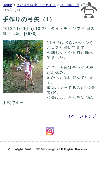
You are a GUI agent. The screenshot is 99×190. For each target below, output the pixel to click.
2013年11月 (69, 5)
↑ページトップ (82, 116)
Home (7, 5)
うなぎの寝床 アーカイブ (36, 5)
